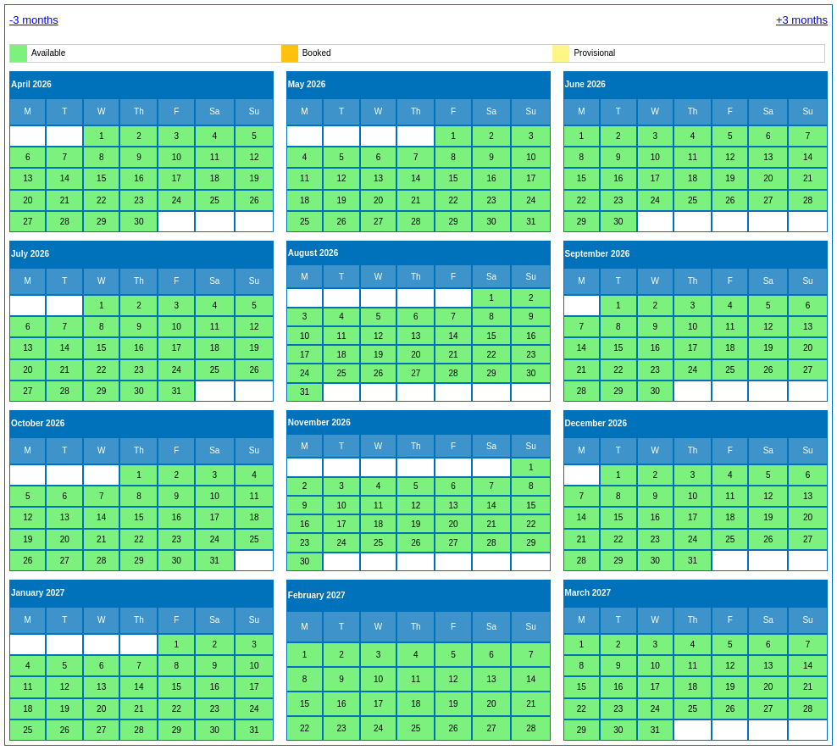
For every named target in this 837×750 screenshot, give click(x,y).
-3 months (33, 20)
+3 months (802, 20)
